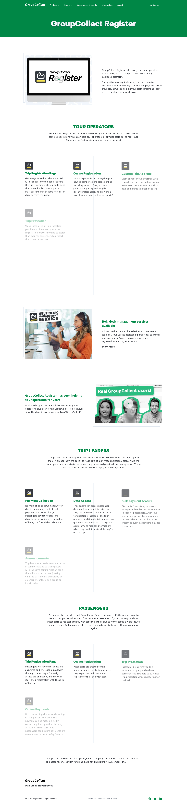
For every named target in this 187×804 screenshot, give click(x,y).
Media (68, 5)
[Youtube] (155, 798)
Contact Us (154, 5)
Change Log (107, 5)
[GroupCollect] (35, 4)
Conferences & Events (87, 5)
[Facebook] (150, 798)
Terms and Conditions (96, 798)
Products (55, 5)
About (120, 5)
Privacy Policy (112, 798)
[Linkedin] (160, 798)
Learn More (109, 346)
